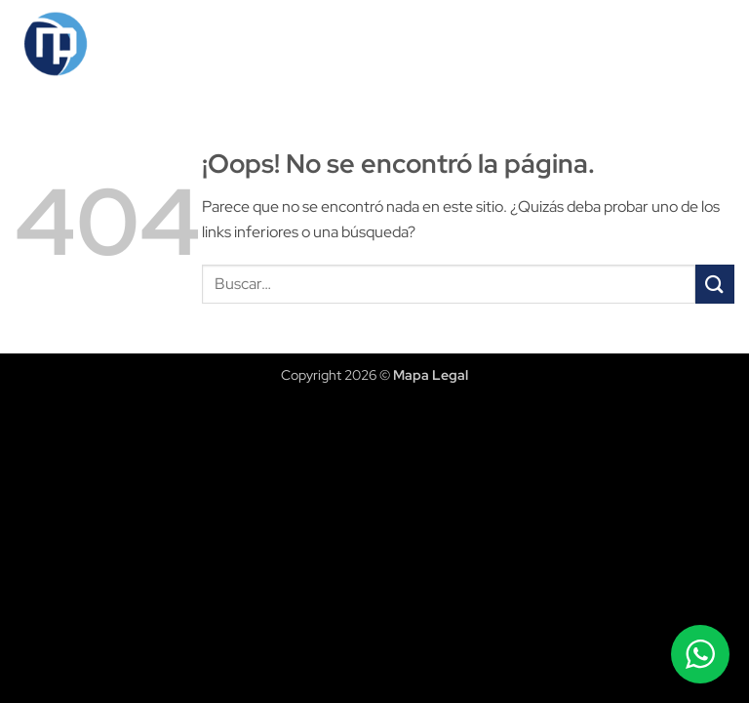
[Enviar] (714, 284)
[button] (716, 44)
